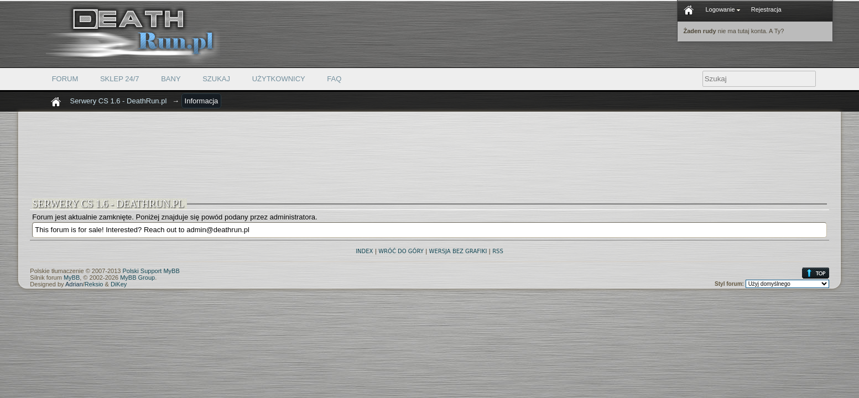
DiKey (119, 284)
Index (364, 251)
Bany (170, 79)
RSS (497, 251)
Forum (65, 79)
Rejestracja (766, 9)
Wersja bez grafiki (458, 251)
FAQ (334, 79)
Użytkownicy (278, 79)
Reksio (94, 284)
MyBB (72, 277)
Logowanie (722, 9)
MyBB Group (137, 277)
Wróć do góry (401, 251)
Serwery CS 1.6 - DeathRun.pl (118, 101)
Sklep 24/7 (119, 79)
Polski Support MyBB (150, 271)
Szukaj (216, 79)
